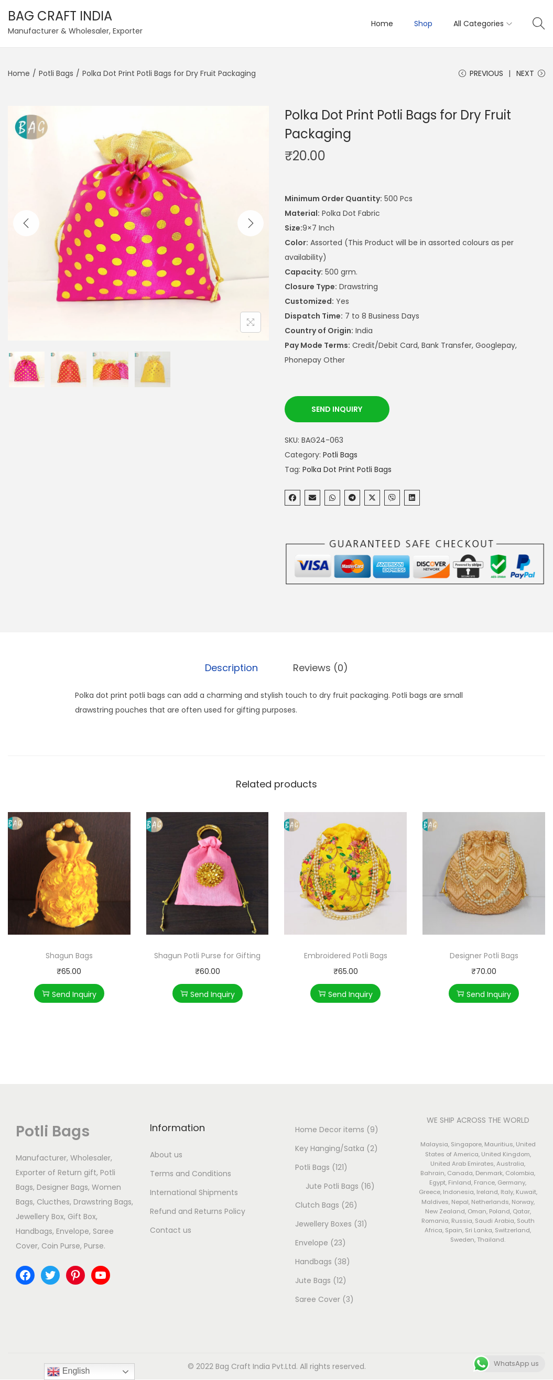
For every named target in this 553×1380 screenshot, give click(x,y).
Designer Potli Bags (484, 956)
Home (19, 73)
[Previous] (26, 224)
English (68, 1371)
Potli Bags (56, 73)
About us (166, 1155)
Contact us (170, 1230)
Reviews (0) (320, 668)
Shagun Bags (69, 956)
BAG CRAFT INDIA (60, 16)
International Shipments (194, 1193)
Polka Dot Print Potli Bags (347, 470)
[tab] (232, 669)
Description (232, 668)
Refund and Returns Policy (197, 1212)
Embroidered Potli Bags (345, 956)
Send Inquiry (336, 410)
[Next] (250, 224)
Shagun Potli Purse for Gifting (207, 956)
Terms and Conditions (190, 1174)
